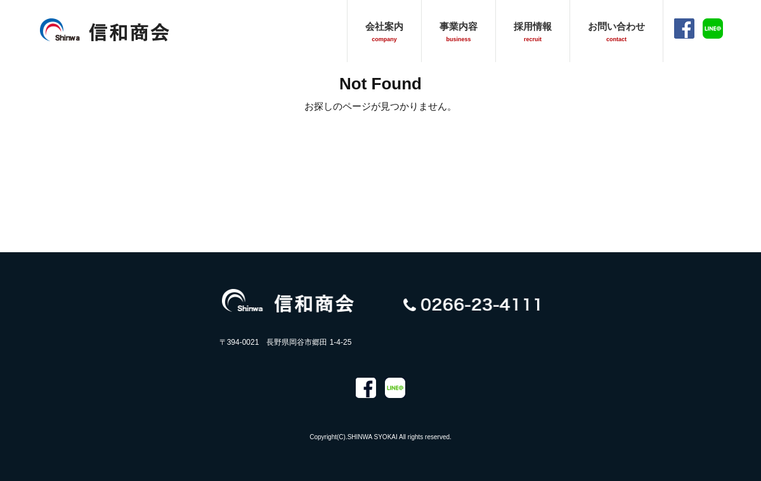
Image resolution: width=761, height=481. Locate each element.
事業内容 (458, 31)
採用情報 (533, 31)
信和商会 (104, 29)
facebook (684, 28)
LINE (713, 28)
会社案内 (384, 31)
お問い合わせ (616, 31)
